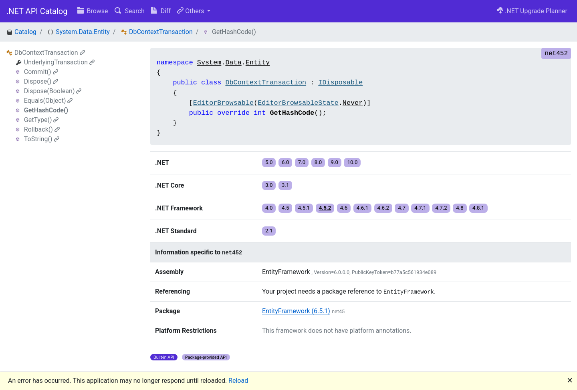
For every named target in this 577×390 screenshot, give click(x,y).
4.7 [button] (402, 208)
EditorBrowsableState (298, 103)
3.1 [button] (285, 185)
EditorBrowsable (223, 103)
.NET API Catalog (37, 11)
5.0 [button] (269, 162)
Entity (258, 62)
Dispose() (41, 81)
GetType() (41, 120)
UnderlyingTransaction (59, 62)
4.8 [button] (460, 208)
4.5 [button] (285, 208)
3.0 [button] (269, 185)
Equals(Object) (48, 100)
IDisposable (340, 82)
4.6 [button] (344, 208)
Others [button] (191, 11)
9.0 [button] (335, 162)
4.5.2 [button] (325, 208)
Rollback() (42, 129)
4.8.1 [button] (478, 208)
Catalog (25, 32)
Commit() (41, 72)
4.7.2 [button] (441, 208)
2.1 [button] (269, 231)
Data (233, 62)
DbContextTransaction (161, 32)
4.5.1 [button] (304, 208)
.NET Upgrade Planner (532, 11)
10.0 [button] (352, 162)
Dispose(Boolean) (53, 91)
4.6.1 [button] (363, 208)
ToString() (41, 139)
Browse (92, 11)
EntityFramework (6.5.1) (296, 311)
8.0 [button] (318, 162)
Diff (161, 11)
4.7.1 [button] (420, 208)
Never (353, 103)
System (209, 62)
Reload (238, 380)
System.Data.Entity (83, 32)
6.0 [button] (285, 162)
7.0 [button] (302, 162)
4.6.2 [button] (383, 208)
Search (130, 11)
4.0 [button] (269, 208)
